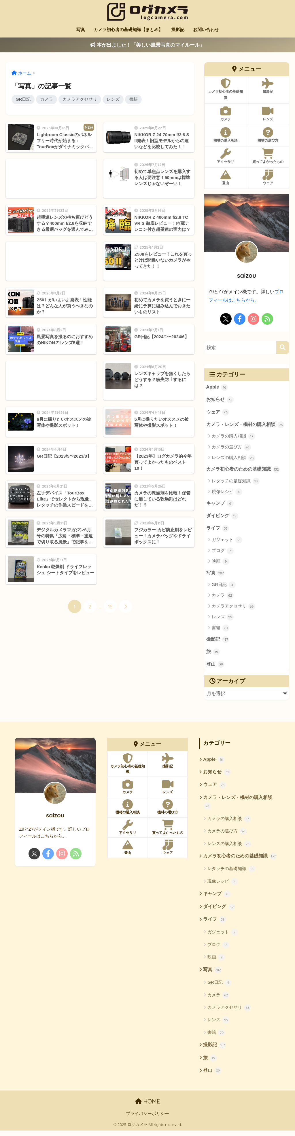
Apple (217, 387)
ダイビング (222, 517)
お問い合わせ (206, 29)
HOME (147, 1107)
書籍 (134, 99)
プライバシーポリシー (147, 1119)
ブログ (223, 552)
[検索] (282, 347)
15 (110, 607)
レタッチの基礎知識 (236, 482)
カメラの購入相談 (233, 437)
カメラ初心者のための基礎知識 (243, 470)
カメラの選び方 (231, 447)
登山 (215, 667)
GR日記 (23, 99)
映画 (220, 563)
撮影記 (177, 29)
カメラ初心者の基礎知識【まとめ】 (128, 29)
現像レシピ (227, 493)
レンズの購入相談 (233, 458)
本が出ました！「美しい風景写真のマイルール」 (147, 45)
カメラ (47, 99)
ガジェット (227, 541)
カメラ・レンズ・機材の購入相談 (245, 425)
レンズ (113, 99)
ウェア (217, 412)
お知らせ (220, 400)
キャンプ (220, 504)
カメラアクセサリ (80, 99)
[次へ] (125, 607)
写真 (80, 29)
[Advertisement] (51, 178)
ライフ (217, 530)
